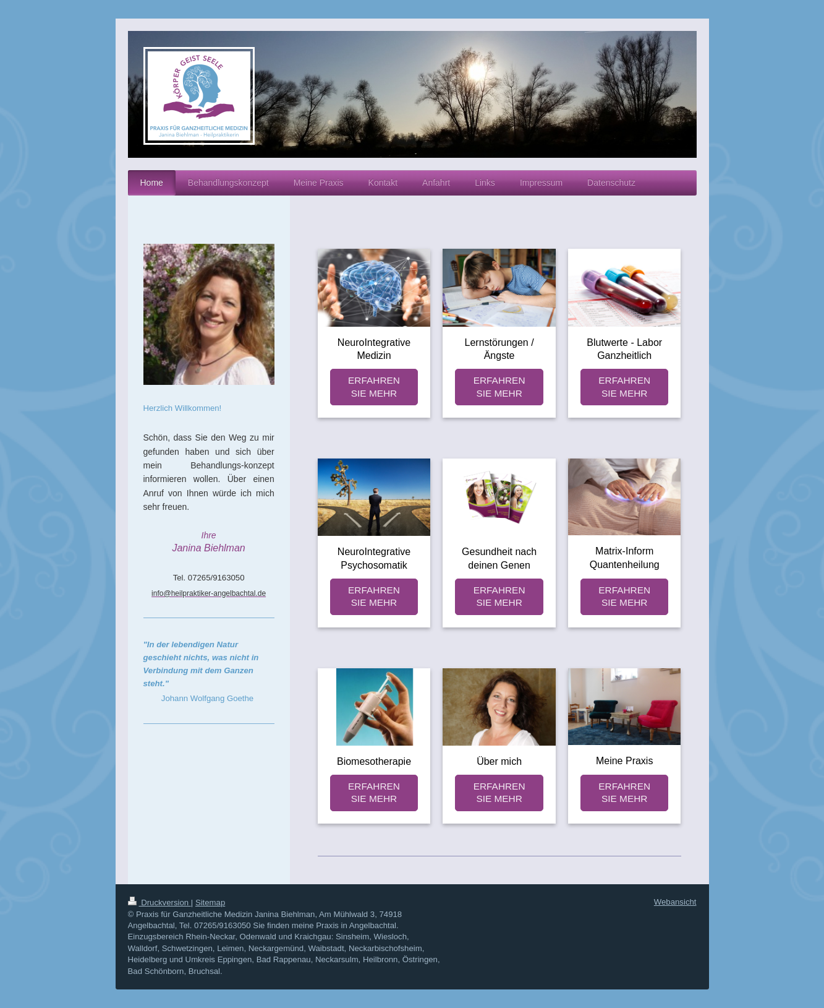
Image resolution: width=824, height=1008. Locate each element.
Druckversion (159, 902)
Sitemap (210, 902)
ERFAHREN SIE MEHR (374, 386)
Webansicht (675, 902)
